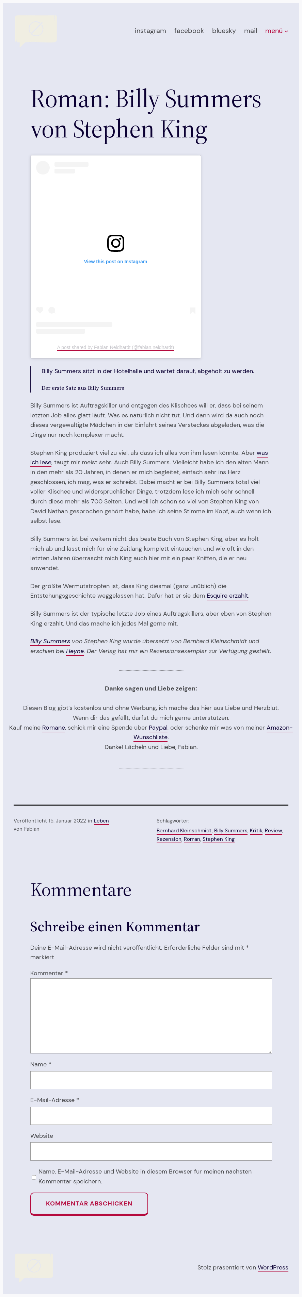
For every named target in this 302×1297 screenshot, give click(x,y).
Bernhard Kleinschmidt (184, 830)
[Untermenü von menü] (286, 31)
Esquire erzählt (227, 596)
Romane (53, 728)
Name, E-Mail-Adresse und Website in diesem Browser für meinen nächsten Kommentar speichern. (145, 1176)
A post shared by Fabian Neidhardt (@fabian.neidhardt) (115, 347)
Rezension (169, 839)
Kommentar (49, 973)
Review (273, 830)
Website (41, 1136)
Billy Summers (50, 641)
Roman (192, 839)
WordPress (273, 1267)
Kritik (256, 830)
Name (40, 1064)
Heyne (75, 651)
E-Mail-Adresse (54, 1100)
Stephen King (219, 839)
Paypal (158, 728)
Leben (101, 820)
